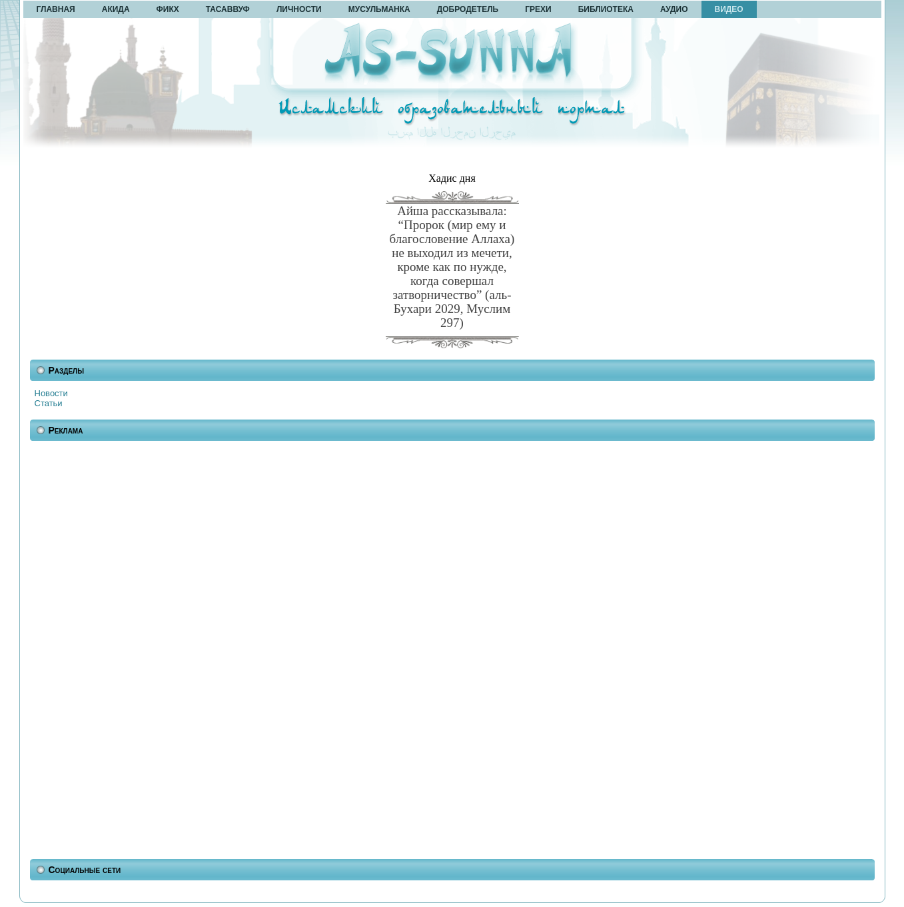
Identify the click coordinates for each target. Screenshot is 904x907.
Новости (51, 393)
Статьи (49, 403)
